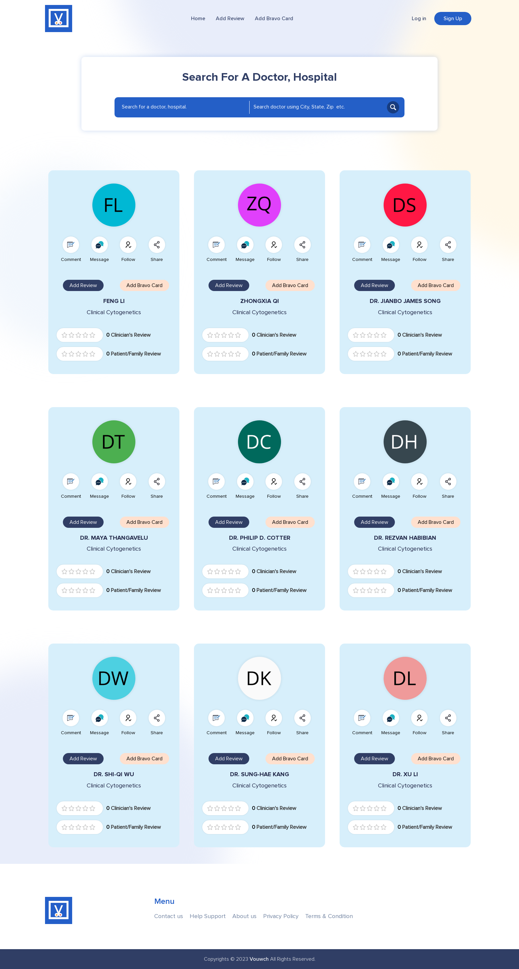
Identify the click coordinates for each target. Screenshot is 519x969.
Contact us (168, 916)
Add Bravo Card (274, 18)
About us (244, 916)
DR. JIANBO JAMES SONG (405, 301)
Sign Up (453, 18)
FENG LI (114, 301)
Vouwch (259, 959)
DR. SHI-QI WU (114, 774)
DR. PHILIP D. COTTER (259, 537)
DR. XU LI (405, 774)
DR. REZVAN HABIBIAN (405, 537)
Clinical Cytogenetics (114, 312)
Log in (419, 18)
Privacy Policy (281, 916)
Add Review (230, 18)
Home (198, 18)
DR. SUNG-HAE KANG (259, 774)
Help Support (208, 916)
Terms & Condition (329, 916)
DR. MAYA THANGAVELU (114, 537)
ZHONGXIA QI (259, 301)
